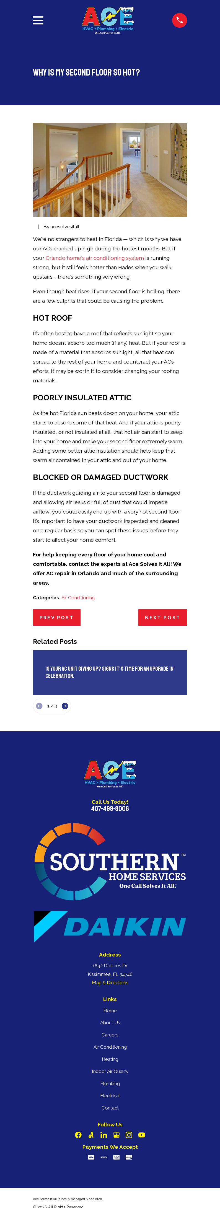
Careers (110, 1035)
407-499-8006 (110, 808)
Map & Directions (110, 982)
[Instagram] (129, 1135)
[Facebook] (78, 1135)
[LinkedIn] (103, 1135)
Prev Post (57, 617)
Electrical (110, 1095)
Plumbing (110, 1083)
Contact (110, 1108)
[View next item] (65, 706)
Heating (110, 1059)
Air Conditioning (78, 597)
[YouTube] (141, 1135)
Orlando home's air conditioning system (95, 258)
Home (110, 1010)
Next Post (163, 617)
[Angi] (91, 1135)
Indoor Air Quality (110, 1071)
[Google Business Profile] (116, 1135)
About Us (110, 1022)
